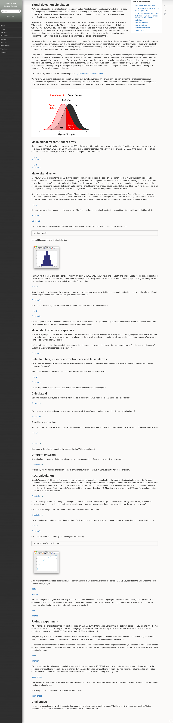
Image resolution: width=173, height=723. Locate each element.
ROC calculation (141, 25)
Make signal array (141, 11)
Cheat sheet (37, 465)
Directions (4, 42)
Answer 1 (36, 403)
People (3, 29)
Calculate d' (139, 20)
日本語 (8, 16)
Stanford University (11, 6)
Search (20, 11)
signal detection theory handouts (89, 74)
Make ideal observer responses (147, 13)
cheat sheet (37, 677)
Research (4, 32)
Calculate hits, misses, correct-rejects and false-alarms (146, 17)
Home (2, 26)
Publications (5, 46)
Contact (3, 52)
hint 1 (34, 589)
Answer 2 (36, 417)
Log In (12, 16)
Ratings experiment (142, 28)
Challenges (139, 30)
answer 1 (36, 594)
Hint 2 (34, 165)
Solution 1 (36, 160)
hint (33, 655)
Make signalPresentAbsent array (147, 8)
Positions (4, 36)
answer (35, 661)
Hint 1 (34, 157)
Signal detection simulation (145, 6)
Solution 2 (36, 168)
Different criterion (141, 23)
